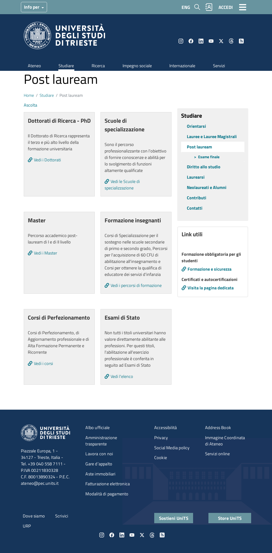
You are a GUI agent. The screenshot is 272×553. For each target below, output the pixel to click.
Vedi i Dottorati (47, 160)
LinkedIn (201, 41)
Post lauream (199, 147)
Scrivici (61, 516)
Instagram (181, 41)
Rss (241, 41)
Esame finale (208, 157)
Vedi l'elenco (122, 376)
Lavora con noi (99, 453)
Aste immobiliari (100, 474)
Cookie (160, 457)
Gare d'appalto (98, 464)
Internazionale (182, 65)
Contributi (196, 197)
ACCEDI (226, 7)
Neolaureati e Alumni (206, 187)
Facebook (191, 41)
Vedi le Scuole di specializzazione (122, 184)
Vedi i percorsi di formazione (136, 285)
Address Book (218, 427)
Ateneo (34, 65)
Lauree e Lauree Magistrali (212, 136)
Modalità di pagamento (106, 494)
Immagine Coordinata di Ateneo (225, 440)
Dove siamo (34, 516)
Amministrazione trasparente (101, 440)
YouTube (211, 41)
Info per (32, 6)
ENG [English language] (186, 7)
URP (27, 526)
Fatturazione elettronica (107, 483)
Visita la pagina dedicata (211, 288)
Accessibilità (165, 427)
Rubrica (209, 7)
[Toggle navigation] (242, 7)
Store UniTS (230, 518)
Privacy (161, 437)
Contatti (194, 208)
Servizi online (217, 453)
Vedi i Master (45, 253)
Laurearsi (196, 177)
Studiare (66, 65)
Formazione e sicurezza (209, 269)
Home (29, 95)
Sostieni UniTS (173, 518)
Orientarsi (196, 126)
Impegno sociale (137, 65)
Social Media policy (172, 447)
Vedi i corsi (43, 363)
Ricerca (98, 65)
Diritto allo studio (203, 167)
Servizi (219, 65)
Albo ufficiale (97, 427)
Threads (231, 41)
